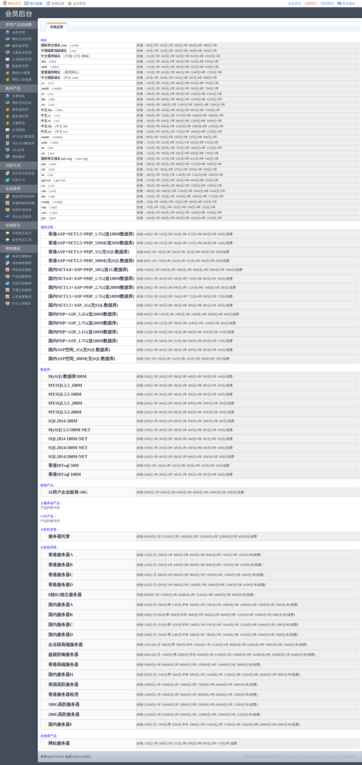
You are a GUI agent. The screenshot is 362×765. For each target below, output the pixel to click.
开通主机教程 (22, 290)
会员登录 (79, 3)
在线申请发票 (22, 210)
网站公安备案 (22, 79)
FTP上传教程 (21, 303)
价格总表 (57, 3)
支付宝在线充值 (23, 173)
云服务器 (18, 123)
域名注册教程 (22, 256)
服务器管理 (20, 46)
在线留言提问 (22, 233)
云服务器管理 (22, 52)
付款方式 (18, 180)
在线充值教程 (22, 283)
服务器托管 (20, 116)
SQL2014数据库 (23, 143)
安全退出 (348, 3)
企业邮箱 (18, 130)
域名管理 (18, 32)
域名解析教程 (22, 263)
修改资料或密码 (23, 196)
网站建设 (18, 157)
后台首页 (294, 3)
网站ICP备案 (21, 73)
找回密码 (327, 3)
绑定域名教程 (22, 270)
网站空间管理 (22, 39)
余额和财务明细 (23, 203)
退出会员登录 (22, 216)
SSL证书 (18, 150)
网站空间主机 (22, 103)
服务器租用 (20, 109)
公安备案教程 (22, 297)
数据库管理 (20, 66)
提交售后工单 (22, 240)
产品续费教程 (22, 276)
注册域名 (18, 96)
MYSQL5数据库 (23, 136)
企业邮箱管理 (22, 59)
